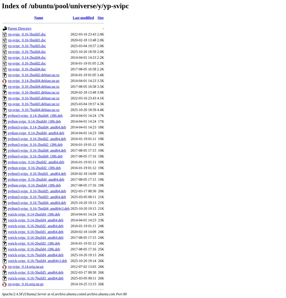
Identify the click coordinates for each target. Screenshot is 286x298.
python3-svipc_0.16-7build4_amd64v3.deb (38, 208)
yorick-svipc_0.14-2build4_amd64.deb (35, 220)
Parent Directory (20, 28)
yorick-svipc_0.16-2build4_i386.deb (34, 249)
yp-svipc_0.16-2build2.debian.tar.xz (33, 75)
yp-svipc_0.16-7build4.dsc (27, 52)
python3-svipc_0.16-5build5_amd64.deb (37, 191)
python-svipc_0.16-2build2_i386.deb (34, 168)
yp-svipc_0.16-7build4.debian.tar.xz (33, 110)
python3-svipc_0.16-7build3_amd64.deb (37, 197)
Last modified (83, 18)
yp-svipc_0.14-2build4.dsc (27, 57)
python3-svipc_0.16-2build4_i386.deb (35, 156)
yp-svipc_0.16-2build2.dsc (27, 63)
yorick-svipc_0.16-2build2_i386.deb (34, 243)
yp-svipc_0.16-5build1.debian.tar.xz (33, 92)
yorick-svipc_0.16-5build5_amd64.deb (35, 272)
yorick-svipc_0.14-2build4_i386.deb (34, 214)
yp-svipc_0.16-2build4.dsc (27, 69)
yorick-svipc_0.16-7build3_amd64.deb (35, 278)
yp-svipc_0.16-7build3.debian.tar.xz (33, 104)
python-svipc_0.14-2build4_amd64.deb (36, 133)
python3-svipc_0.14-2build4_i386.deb (35, 116)
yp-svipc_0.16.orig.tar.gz (26, 284)
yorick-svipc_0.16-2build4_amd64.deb (35, 237)
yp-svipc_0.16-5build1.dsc (27, 40)
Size (101, 18)
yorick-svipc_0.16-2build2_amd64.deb (35, 226)
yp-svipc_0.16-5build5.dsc (27, 34)
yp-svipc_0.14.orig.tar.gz (26, 267)
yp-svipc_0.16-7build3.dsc (27, 46)
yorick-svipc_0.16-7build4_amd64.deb (35, 255)
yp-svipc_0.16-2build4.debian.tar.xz (33, 86)
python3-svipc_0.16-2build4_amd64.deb (37, 150)
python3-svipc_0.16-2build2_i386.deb (35, 145)
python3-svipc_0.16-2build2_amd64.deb (37, 139)
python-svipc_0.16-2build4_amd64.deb (36, 179)
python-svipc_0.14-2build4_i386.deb (34, 121)
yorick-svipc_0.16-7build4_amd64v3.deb (37, 261)
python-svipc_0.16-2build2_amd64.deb (36, 162)
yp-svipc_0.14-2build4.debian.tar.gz (33, 81)
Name (38, 18)
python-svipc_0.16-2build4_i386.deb (34, 185)
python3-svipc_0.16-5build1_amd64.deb (37, 174)
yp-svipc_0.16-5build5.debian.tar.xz (33, 98)
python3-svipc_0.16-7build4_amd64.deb (37, 203)
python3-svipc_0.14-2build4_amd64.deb (37, 127)
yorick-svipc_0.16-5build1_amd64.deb (35, 232)
